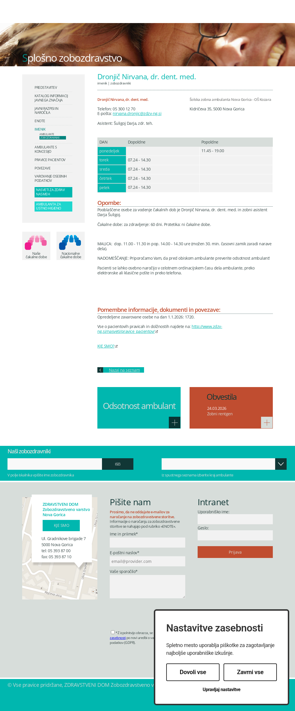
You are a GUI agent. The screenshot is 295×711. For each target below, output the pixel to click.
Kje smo (61, 525)
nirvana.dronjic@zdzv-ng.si (137, 113)
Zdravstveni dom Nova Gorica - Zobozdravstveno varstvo (47, 16)
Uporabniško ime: (213, 511)
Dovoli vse (193, 672)
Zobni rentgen (220, 413)
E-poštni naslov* (124, 552)
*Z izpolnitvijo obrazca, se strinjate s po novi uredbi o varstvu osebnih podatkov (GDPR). (144, 637)
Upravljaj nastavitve (222, 689)
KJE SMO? (105, 346)
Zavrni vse (250, 672)
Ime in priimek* (124, 534)
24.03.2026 (216, 408)
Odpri (281, 464)
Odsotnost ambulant (139, 406)
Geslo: (203, 528)
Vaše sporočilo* (124, 571)
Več (174, 422)
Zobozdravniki (120, 83)
